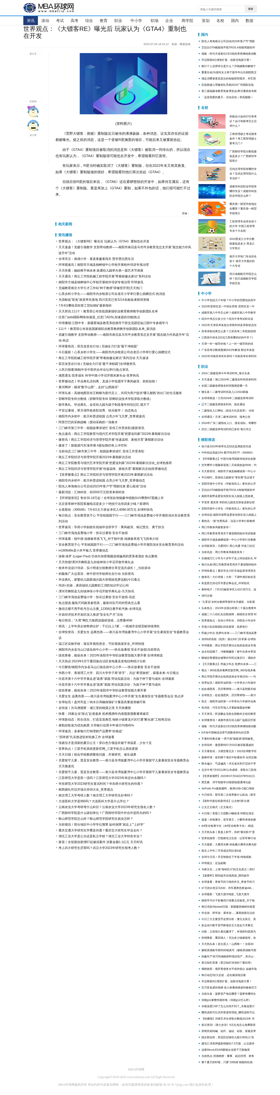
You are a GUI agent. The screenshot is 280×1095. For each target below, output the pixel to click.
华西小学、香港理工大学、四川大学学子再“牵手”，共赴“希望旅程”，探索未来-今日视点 (119, 673)
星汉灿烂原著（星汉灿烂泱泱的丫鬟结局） (227, 962)
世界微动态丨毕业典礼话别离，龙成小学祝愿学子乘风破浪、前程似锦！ (108, 381)
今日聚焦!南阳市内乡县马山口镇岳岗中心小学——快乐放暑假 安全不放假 (109, 667)
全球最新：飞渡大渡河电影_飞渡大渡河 (225, 894)
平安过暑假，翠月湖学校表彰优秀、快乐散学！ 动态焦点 (98, 410)
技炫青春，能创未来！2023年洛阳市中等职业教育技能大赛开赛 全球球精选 (111, 655)
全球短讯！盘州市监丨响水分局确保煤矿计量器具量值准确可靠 (102, 702)
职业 (118, 20)
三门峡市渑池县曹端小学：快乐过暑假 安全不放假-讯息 (97, 597)
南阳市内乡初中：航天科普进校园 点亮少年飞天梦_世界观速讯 (102, 416)
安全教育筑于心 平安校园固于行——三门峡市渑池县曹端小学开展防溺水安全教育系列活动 (121, 544)
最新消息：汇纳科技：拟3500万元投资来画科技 (92, 492)
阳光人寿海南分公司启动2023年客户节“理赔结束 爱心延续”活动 (102, 486)
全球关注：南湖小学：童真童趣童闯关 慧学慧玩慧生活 (96, 258)
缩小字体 (33, 159)
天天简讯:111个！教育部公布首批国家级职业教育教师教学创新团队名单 (108, 311)
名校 (220, 20)
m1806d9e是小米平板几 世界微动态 (83, 550)
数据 (249, 20)
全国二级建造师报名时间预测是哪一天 (224, 385)
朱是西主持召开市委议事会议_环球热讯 (225, 583)
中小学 (136, 20)
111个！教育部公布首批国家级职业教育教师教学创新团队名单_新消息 (107, 328)
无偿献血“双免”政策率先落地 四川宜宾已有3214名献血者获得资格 (104, 299)
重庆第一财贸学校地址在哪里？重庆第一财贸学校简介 (243, 208)
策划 (206, 20)
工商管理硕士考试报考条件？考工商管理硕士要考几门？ (243, 138)
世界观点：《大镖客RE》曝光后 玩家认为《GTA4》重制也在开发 (104, 241)
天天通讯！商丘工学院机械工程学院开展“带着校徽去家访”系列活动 (105, 276)
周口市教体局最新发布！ (216, 527)
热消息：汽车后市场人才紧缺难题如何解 (225, 707)
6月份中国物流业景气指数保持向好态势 (225, 732)
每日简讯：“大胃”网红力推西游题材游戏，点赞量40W (95, 620)
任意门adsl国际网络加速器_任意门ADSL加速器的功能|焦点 (99, 317)
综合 (89, 20)
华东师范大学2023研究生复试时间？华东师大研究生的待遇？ (101, 783)
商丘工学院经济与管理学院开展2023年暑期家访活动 (95, 457)
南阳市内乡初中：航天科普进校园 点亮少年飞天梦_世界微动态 (102, 480)
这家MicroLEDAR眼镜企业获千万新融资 (225, 1049)
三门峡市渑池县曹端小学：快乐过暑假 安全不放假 (93, 533)
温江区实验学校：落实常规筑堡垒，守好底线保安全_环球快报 (101, 643)
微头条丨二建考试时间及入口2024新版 (224, 391)
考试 (60, 20)
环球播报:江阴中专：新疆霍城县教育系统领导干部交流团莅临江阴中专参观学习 (113, 323)
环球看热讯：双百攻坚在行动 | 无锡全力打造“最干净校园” (98, 346)
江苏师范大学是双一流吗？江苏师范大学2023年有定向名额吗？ (102, 778)
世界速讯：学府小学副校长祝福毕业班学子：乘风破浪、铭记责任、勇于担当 (111, 527)
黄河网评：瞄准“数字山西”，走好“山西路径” (89, 387)
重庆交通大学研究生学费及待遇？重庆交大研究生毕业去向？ (101, 830)
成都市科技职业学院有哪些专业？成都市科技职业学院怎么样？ (243, 191)
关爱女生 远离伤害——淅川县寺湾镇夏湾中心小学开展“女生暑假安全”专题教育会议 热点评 (121, 696)
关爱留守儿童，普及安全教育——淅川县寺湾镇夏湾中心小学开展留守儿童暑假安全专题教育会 (124, 772)
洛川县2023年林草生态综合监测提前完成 (226, 446)
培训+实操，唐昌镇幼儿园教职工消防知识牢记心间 (94, 585)
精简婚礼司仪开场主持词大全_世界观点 (86, 789)
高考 (74, 20)
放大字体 (33, 145)
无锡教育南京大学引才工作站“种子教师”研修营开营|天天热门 (100, 288)
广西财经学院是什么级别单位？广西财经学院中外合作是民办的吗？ (105, 812)
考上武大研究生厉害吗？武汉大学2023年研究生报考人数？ (99, 847)
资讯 (31, 20)
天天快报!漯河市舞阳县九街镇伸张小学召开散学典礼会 (96, 562)
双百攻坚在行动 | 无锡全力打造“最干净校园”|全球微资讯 (97, 363)
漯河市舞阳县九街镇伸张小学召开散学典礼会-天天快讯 (96, 591)
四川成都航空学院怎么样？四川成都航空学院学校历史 (243, 278)
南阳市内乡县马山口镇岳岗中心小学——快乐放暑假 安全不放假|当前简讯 (109, 649)
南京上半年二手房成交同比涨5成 (221, 850)
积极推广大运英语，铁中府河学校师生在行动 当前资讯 (96, 573)
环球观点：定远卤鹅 (213, 863)
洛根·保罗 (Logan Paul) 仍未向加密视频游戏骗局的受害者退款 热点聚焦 (108, 556)
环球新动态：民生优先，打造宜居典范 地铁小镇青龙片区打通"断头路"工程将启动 (115, 719)
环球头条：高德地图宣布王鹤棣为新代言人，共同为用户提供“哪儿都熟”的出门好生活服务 (120, 393)
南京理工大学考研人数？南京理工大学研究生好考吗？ (96, 795)
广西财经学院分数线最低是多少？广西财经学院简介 (243, 156)
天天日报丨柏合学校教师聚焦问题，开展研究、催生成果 (97, 754)
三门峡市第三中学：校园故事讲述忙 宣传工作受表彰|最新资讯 (101, 428)
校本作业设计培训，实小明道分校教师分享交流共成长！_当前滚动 (104, 568)
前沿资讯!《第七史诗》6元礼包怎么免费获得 (228, 1024)
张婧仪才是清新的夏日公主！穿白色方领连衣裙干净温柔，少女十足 (105, 743)
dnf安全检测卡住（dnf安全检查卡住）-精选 (227, 825)
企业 (169, 20)
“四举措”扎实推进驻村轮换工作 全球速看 (86, 737)
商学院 (187, 20)
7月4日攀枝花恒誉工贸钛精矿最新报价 (85, 305)
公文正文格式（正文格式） (217, 807)
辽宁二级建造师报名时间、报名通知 (223, 404)
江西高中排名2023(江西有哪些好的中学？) (227, 337)
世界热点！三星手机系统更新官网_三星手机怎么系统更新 (98, 748)
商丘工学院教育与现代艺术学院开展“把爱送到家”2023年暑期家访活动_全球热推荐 (115, 463)
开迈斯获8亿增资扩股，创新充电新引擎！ (226, 59)
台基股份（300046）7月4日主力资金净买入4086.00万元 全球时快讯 (106, 509)
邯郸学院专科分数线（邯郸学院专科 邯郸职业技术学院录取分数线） (106, 398)
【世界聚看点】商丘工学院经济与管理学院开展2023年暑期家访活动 (106, 474)
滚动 (45, 20)
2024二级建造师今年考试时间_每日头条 (225, 373)
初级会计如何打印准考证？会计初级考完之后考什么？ (243, 121)
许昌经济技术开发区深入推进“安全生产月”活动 (91, 614)
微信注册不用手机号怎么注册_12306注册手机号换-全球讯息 (100, 608)
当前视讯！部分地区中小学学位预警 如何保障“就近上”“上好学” (101, 824)
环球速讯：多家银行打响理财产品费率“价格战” (91, 731)
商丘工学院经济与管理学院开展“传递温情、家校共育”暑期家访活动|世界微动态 (113, 468)
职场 (154, 20)
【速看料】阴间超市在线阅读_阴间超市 (225, 875)
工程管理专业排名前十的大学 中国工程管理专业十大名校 (243, 226)
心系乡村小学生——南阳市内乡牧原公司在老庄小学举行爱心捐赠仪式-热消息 (112, 293)
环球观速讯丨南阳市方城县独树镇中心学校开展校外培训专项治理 (104, 264)
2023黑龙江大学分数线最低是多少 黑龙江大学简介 (242, 243)
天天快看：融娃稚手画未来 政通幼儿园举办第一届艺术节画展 (101, 270)
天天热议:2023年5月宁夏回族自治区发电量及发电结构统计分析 (102, 661)
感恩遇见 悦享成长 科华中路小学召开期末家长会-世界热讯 (99, 375)
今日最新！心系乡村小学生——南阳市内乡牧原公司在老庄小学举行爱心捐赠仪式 (115, 352)
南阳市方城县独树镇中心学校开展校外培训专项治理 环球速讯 (101, 282)
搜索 (250, 8)
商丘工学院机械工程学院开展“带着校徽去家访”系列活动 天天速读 (104, 358)
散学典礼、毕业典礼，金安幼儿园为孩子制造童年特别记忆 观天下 (104, 404)
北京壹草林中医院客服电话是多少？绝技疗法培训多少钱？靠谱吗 (104, 503)
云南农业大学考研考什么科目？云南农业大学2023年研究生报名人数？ (107, 807)
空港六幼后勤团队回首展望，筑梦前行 (224, 626)
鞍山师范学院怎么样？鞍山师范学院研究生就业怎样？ (96, 818)
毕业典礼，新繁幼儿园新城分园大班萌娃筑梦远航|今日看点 (99, 579)
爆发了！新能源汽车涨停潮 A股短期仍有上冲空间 (93, 445)
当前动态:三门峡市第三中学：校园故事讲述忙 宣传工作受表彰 (101, 451)
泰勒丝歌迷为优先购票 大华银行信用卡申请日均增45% (96, 725)
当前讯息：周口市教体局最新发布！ (223, 552)
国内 (235, 20)
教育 (104, 20)
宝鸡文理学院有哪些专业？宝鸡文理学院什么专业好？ (243, 173)
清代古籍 (206, 595)
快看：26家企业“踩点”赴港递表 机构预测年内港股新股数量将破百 (104, 713)
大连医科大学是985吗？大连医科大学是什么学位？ (94, 801)
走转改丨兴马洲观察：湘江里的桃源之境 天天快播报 (95, 708)
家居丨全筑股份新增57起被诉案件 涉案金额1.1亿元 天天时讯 (101, 842)
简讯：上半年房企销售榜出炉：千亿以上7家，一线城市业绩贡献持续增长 (109, 626)
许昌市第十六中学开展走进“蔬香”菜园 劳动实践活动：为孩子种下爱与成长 (110, 684)
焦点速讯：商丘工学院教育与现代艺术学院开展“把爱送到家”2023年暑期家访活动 (114, 433)
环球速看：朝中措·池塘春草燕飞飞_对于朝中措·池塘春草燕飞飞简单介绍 (108, 538)
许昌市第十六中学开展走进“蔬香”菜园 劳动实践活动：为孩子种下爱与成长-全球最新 (116, 678)
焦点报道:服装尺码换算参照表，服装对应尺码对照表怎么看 (99, 603)
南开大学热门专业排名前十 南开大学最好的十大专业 (243, 261)
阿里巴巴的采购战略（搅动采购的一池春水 (88, 422)
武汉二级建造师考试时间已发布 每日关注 (226, 429)
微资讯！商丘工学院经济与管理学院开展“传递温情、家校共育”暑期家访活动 (111, 439)
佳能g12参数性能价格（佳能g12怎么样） (226, 999)
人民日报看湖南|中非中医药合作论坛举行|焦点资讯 (94, 369)
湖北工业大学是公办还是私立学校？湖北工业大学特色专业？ (101, 836)
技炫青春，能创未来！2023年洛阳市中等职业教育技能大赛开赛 (102, 690)
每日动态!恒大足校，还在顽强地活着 (223, 975)
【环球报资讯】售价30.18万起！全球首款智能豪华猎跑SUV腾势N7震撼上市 (111, 498)
